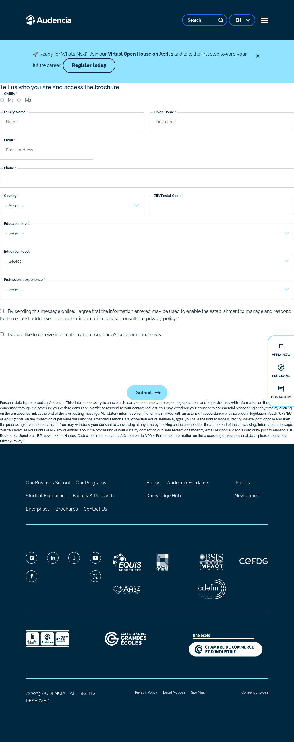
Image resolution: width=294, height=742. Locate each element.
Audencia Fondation (188, 483)
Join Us (242, 483)
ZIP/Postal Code (167, 196)
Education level (17, 224)
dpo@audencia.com (235, 430)
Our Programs (91, 483)
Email (8, 140)
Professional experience (23, 280)
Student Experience (46, 495)
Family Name (15, 112)
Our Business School (48, 483)
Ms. (28, 100)
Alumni (153, 483)
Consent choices (254, 692)
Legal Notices (174, 692)
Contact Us (95, 509)
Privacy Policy (146, 692)
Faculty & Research (93, 495)
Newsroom (246, 495)
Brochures (66, 509)
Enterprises (38, 509)
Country (10, 196)
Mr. (11, 100)
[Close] (257, 56)
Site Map (198, 692)
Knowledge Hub (163, 495)
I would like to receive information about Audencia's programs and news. (85, 334)
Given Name (164, 112)
